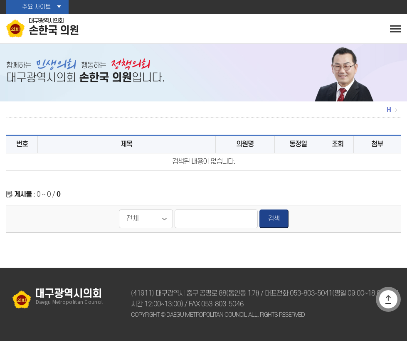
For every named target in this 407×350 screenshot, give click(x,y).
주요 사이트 (36, 7)
